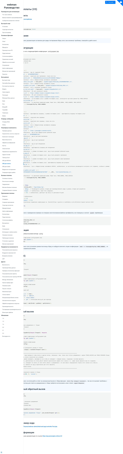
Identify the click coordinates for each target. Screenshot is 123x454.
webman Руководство (11, 6)
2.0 (3, 327)
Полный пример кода (44, 434)
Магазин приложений (7, 244)
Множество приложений (8, 71)
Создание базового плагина (9, 190)
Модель (4, 89)
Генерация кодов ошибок (8, 172)
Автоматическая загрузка (9, 300)
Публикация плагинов (8, 238)
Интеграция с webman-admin (9, 232)
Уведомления (5, 184)
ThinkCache (5, 113)
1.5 (3, 321)
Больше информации (44, 444)
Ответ (3, 41)
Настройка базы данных (8, 83)
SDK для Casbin (6, 166)
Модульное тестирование (9, 169)
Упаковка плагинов (7, 235)
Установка (5, 26)
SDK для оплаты (6, 163)
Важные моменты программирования (12, 17)
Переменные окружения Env (9, 151)
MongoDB (4, 107)
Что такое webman (7, 14)
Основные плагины (7, 178)
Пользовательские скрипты (9, 273)
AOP (3, 258)
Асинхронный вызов (44, 317)
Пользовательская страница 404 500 (11, 276)
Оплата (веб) (40, 262)
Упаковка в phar (6, 285)
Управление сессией (7, 59)
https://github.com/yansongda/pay (43, 19)
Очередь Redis (6, 121)
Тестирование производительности (11, 309)
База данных (5, 223)
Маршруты (5, 47)
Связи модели (6, 92)
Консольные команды (8, 181)
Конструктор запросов (8, 86)
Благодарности (6, 336)
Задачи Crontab (6, 154)
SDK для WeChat (6, 160)
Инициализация (41, 236)
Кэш (3, 104)
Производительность (7, 306)
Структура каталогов (7, 29)
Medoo (4, 116)
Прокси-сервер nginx (7, 282)
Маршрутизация (6, 208)
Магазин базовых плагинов (9, 187)
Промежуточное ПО (7, 50)
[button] (110, 2)
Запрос (4, 38)
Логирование (5, 65)
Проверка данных (7, 130)
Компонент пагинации (8, 136)
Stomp (4, 124)
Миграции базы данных (8, 98)
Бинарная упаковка (7, 256)
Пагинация (5, 95)
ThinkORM (4, 110)
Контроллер (5, 44)
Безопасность (6, 264)
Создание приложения (8, 202)
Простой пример (6, 32)
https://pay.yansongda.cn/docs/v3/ (73, 448)
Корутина (4, 74)
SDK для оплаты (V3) (45, 9)
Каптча (4, 145)
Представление (6, 53)
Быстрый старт (6, 80)
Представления (6, 217)
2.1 (3, 330)
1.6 (3, 324)
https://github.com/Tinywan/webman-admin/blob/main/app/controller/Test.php (55, 438)
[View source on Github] (120, 3)
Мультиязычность (7, 139)
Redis (3, 101)
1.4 (3, 318)
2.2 (3, 333)
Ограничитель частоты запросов (10, 133)
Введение (4, 196)
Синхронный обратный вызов (50, 401)
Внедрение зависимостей (9, 253)
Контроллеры (5, 214)
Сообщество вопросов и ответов (10, 20)
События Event (6, 148)
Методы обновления (7, 279)
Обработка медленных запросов (10, 303)
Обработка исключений (8, 62)
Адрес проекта (41, 15)
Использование (41, 35)
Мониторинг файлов (7, 312)
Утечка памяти (6, 294)
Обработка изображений (8, 142)
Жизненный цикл (6, 291)
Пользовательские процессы (9, 250)
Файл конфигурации (7, 68)
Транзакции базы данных (9, 267)
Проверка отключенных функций (11, 270)
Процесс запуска (6, 288)
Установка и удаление (8, 241)
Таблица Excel (5, 157)
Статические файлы (7, 56)
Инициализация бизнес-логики (10, 297)
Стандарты (5, 199)
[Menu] (11, 452)
